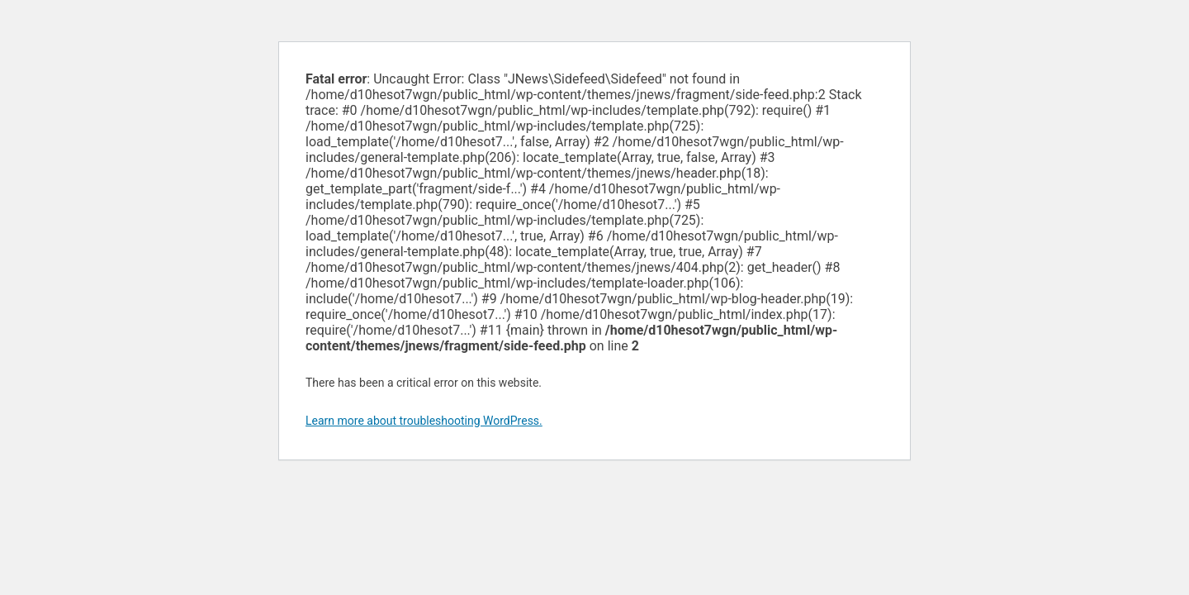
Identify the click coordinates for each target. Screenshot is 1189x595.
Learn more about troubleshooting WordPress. (424, 420)
